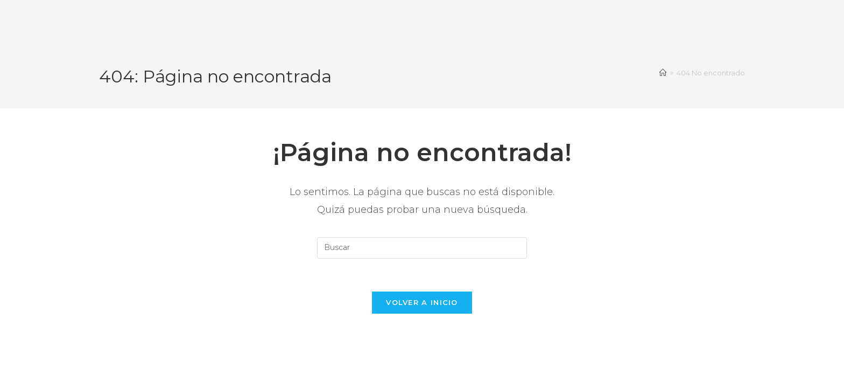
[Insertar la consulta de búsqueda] (422, 248)
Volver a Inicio (422, 302)
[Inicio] (662, 72)
